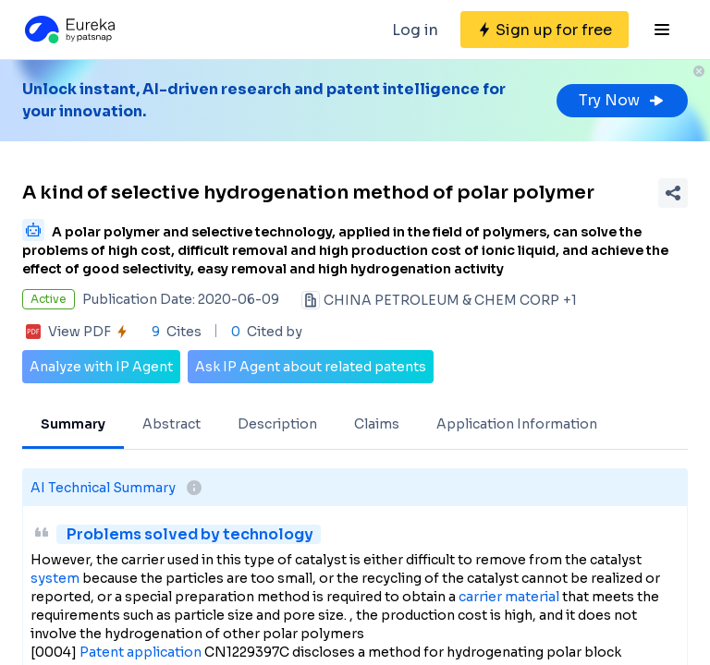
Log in (415, 30)
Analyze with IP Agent (101, 366)
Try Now (622, 100)
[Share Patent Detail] (673, 193)
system (55, 578)
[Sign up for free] (544, 29)
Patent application (141, 652)
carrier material (509, 596)
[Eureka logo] (68, 29)
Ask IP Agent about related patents (310, 366)
